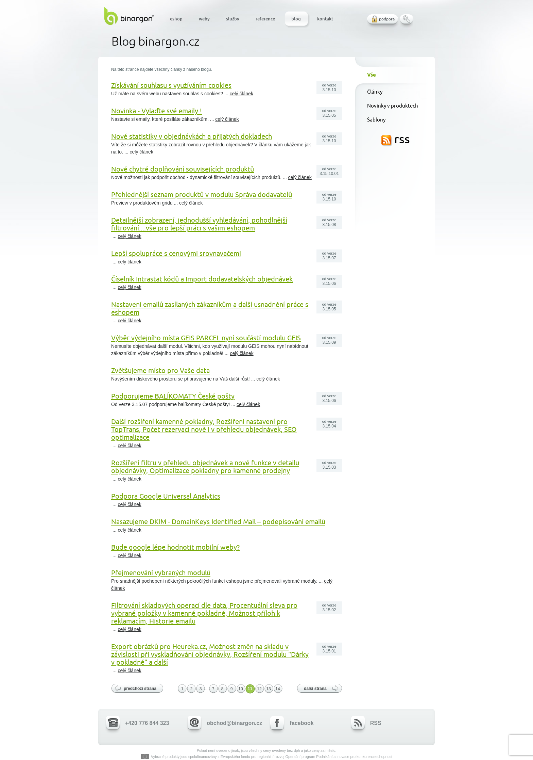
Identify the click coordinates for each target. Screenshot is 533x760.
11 (250, 688)
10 (240, 688)
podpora (387, 18)
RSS (395, 141)
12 (259, 688)
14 (277, 688)
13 (268, 688)
